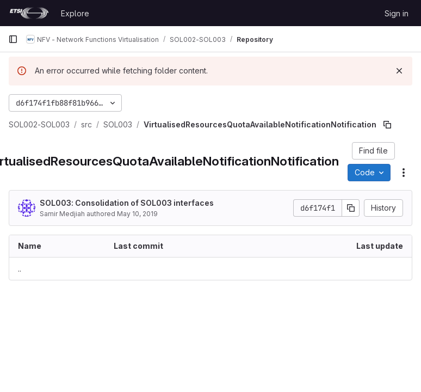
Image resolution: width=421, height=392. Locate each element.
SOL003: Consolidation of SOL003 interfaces (127, 202)
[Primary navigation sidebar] (13, 39)
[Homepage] (29, 13)
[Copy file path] (387, 124)
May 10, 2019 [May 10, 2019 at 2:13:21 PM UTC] (137, 214)
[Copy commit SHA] (351, 208)
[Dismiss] (399, 70)
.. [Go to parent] (19, 268)
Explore (75, 13)
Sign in (396, 13)
